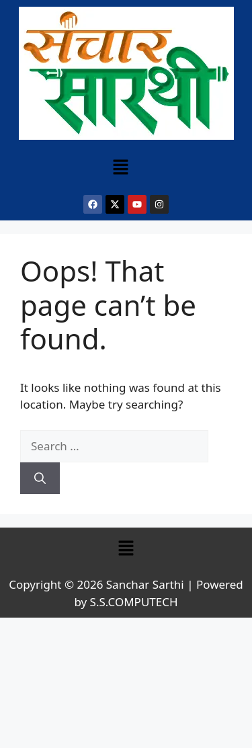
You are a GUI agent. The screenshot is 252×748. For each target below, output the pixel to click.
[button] (120, 167)
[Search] (40, 478)
